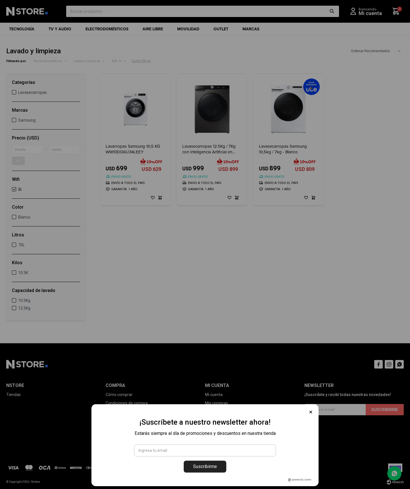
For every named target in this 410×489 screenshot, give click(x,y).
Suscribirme (205, 466)
